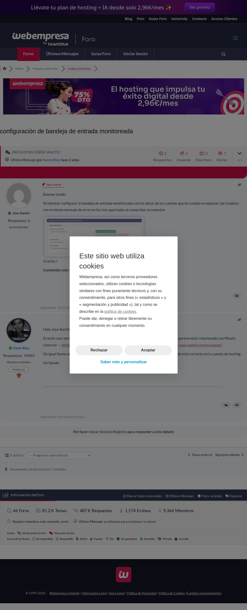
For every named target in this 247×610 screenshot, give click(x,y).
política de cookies (120, 311)
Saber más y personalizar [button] (123, 362)
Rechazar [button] (98, 350)
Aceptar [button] (148, 350)
